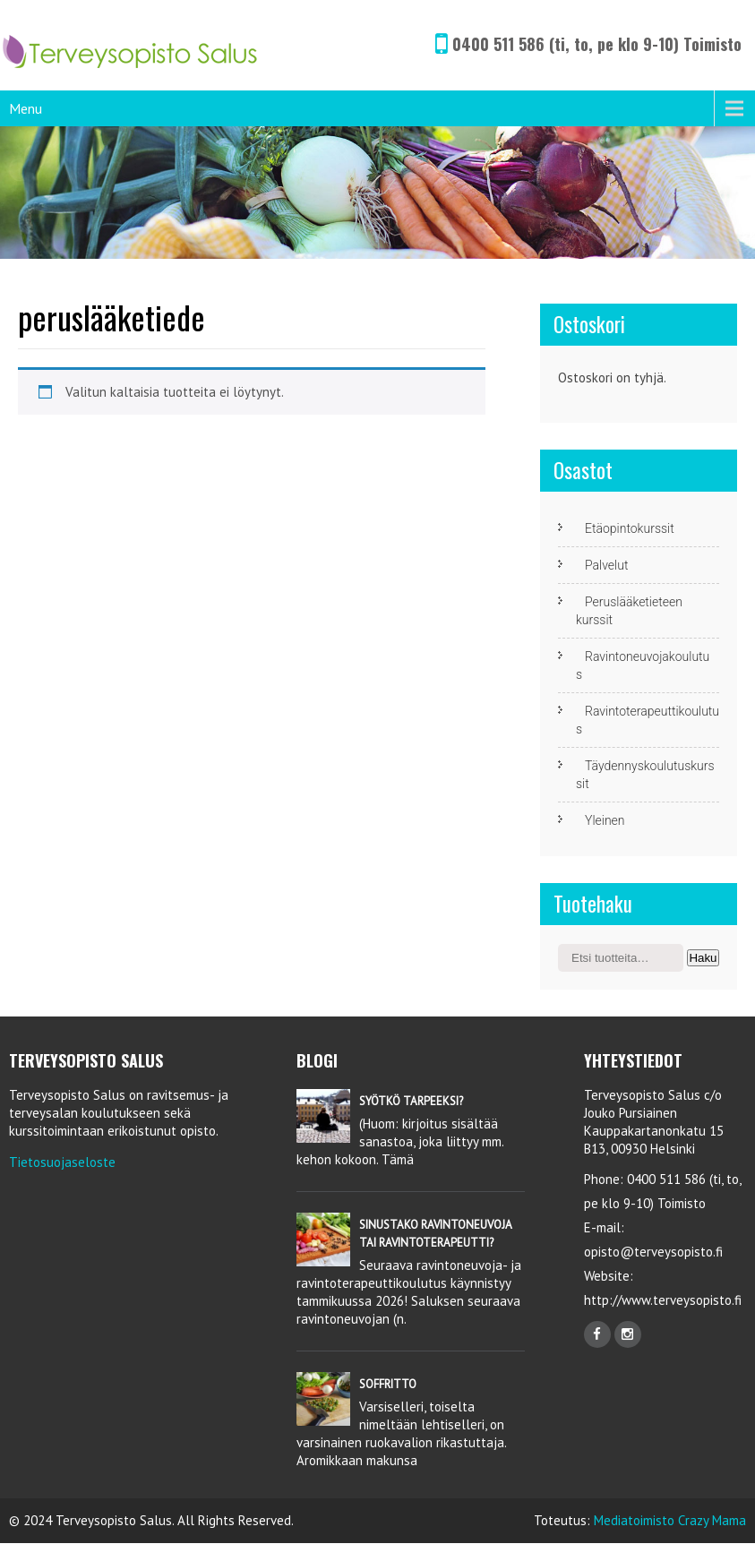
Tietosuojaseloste (62, 1162)
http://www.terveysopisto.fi (663, 1299)
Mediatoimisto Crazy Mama (670, 1520)
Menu (25, 108)
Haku (702, 958)
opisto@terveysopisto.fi (653, 1251)
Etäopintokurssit (629, 528)
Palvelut (606, 565)
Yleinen (605, 820)
